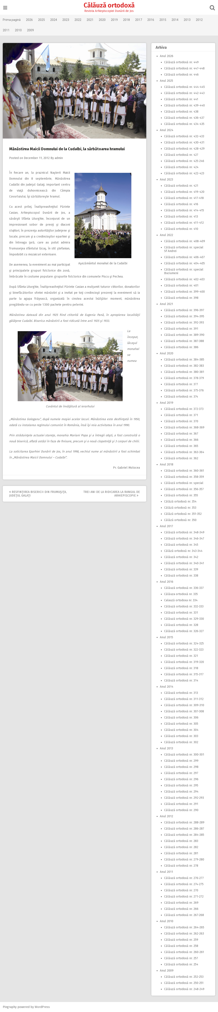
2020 (102, 19)
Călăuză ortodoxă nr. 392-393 (184, 322)
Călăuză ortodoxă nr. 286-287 (184, 828)
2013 (187, 19)
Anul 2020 (166, 353)
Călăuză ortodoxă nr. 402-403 (184, 279)
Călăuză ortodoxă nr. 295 (181, 785)
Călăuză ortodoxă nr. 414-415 (184, 210)
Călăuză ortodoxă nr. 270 (181, 890)
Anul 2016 (166, 582)
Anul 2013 (166, 748)
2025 (42, 19)
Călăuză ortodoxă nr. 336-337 (183, 588)
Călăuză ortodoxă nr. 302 (181, 742)
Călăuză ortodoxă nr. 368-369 (184, 427)
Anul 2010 (166, 921)
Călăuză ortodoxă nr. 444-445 (184, 87)
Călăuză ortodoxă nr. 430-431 (184, 142)
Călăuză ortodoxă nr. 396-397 (184, 310)
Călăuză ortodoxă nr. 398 (181, 298)
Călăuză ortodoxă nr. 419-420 (184, 192)
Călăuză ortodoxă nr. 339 (181, 569)
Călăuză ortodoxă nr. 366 (181, 440)
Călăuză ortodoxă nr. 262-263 (184, 933)
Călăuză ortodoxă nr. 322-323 (183, 649)
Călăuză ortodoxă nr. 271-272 (183, 896)
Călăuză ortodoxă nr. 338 (181, 575)
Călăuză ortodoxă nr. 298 (181, 767)
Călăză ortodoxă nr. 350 (180, 520)
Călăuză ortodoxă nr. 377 (181, 384)
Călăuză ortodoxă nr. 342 (181, 557)
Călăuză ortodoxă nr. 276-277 (183, 878)
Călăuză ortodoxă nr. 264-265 (184, 927)
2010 (18, 30)
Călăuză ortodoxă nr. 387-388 (184, 341)
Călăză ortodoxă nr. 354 (180, 501)
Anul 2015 (166, 637)
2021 (90, 19)
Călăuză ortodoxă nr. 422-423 (184, 173)
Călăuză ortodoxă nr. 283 (181, 841)
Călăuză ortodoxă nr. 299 (181, 761)
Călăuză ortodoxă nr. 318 (181, 668)
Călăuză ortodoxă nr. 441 (181, 99)
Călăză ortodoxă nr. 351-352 (182, 514)
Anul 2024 (166, 130)
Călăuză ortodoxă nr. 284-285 (184, 835)
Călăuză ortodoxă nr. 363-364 (184, 452)
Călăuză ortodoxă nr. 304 (181, 730)
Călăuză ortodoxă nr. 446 (181, 74)
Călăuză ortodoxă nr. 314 (181, 680)
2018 (126, 19)
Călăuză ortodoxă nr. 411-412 (183, 223)
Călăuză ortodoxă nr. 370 (181, 421)
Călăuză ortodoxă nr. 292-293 (184, 798)
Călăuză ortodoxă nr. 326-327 (183, 631)
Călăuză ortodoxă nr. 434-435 (184, 124)
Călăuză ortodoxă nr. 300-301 (184, 754)
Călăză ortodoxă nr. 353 (180, 508)
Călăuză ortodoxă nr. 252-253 (183, 977)
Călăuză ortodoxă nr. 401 (181, 285)
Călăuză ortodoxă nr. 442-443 (184, 93)
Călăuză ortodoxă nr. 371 (181, 415)
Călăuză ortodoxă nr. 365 (181, 446)
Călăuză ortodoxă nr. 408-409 (184, 241)
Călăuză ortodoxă (109, 5)
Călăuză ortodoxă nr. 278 (181, 865)
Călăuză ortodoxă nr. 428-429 (184, 148)
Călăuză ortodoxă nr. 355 (181, 495)
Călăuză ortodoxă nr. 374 (181, 396)
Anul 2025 (166, 81)
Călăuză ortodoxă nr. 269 (181, 903)
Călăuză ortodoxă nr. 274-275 (183, 884)
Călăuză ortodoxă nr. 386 (181, 347)
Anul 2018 (166, 464)
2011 (6, 30)
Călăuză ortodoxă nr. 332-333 (183, 606)
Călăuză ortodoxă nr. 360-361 (184, 470)
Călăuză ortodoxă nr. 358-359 (184, 477)
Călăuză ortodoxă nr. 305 (181, 724)
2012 (199, 19)
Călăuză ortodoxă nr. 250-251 (183, 983)
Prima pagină (12, 19)
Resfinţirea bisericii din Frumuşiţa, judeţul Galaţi (38, 493)
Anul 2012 (166, 816)
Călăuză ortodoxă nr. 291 (181, 804)
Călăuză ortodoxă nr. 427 (181, 155)
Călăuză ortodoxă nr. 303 (181, 736)
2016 (151, 19)
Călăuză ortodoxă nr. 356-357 (183, 489)
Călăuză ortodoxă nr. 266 (181, 909)
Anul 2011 (166, 872)
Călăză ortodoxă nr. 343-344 (183, 551)
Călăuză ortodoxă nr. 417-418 (183, 198)
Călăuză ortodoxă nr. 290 (181, 810)
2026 (29, 19)
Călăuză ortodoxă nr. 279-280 (184, 859)
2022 (78, 19)
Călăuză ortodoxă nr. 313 (181, 693)
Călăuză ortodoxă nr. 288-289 (184, 822)
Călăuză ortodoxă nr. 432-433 (184, 136)
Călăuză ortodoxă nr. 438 (181, 111)
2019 (114, 19)
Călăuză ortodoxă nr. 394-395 (184, 316)
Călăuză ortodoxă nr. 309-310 (184, 705)
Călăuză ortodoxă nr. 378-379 (184, 378)
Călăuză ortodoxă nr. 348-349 (184, 532)
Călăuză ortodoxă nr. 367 (181, 433)
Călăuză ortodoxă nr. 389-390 (184, 335)
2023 (66, 19)
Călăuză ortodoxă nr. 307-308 (184, 711)
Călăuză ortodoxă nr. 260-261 (184, 952)
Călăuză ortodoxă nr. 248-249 (184, 989)
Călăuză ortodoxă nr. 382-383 (184, 366)
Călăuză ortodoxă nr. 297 (181, 773)
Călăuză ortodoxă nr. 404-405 (184, 263)
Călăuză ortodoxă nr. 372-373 (183, 409)
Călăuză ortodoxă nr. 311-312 (183, 699)
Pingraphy (10, 1007)
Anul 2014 (166, 687)
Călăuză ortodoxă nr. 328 (181, 625)
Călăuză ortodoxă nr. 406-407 (184, 257)
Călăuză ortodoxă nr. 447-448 (184, 68)
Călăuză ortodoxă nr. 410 (181, 229)
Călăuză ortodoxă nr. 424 (181, 167)
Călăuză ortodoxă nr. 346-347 (184, 538)
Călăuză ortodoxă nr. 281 (181, 853)
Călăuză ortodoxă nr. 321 (181, 656)
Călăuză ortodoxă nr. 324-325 (183, 643)
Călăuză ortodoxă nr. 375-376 (183, 390)
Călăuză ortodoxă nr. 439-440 (184, 105)
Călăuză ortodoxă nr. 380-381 (184, 372)
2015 (163, 19)
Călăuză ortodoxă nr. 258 (181, 946)
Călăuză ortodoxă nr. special (183, 483)
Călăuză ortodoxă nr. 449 (181, 62)
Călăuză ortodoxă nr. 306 (181, 717)
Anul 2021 (166, 304)
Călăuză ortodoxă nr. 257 (181, 958)
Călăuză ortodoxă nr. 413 (181, 216)
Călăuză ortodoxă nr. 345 (181, 545)
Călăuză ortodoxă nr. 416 (181, 204)
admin (59, 158)
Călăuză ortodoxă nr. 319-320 (184, 662)
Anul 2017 (166, 526)
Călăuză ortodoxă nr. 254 (181, 964)
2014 (175, 19)
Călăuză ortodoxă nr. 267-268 (184, 915)
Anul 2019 (166, 403)
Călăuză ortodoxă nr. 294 (181, 791)
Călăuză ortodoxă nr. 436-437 (184, 118)
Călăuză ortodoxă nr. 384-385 (184, 359)
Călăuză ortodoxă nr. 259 (181, 940)
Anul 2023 (166, 179)
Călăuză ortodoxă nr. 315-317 (183, 674)
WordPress (42, 1007)
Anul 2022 (166, 235)
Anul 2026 (166, 56)
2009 (30, 30)
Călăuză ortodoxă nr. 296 (181, 779)
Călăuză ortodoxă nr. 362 (181, 458)
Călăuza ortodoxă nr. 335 (180, 594)
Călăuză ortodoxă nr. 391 (181, 329)
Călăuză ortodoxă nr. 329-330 (184, 619)
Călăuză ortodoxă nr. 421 (181, 186)
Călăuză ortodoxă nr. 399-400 (184, 291)
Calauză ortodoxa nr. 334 (180, 600)
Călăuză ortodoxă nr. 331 (181, 612)
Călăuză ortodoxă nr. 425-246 (184, 161)
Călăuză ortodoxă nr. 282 (181, 847)
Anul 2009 (166, 970)
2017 (139, 19)
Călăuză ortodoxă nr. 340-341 (184, 563)
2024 (54, 19)
